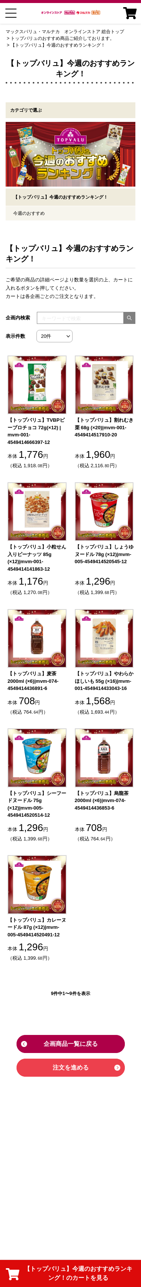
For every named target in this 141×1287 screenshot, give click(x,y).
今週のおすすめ (29, 213)
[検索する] (129, 318)
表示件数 (15, 336)
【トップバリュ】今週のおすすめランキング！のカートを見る (69, 1273)
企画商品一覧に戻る (71, 1044)
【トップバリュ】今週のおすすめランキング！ (58, 45)
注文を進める (71, 1067)
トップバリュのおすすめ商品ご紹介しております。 (62, 38)
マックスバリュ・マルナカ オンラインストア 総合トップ (65, 31)
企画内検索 (18, 318)
